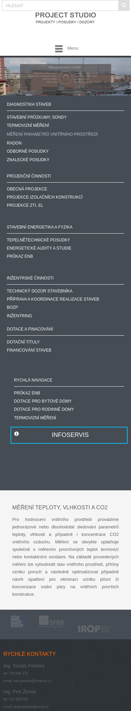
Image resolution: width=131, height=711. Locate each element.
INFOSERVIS (70, 434)
